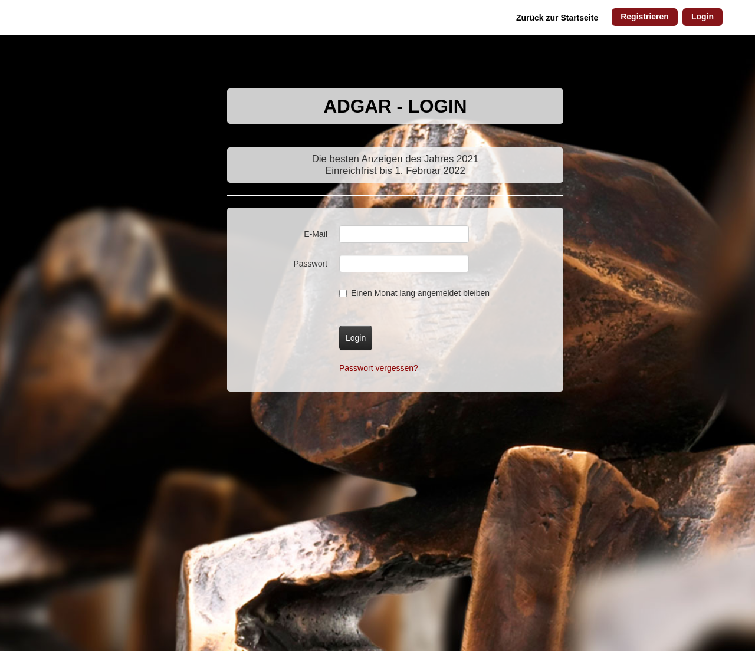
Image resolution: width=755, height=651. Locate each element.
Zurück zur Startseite (557, 17)
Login (702, 16)
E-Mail (315, 234)
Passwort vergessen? (378, 368)
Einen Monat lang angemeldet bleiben (414, 293)
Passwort (310, 263)
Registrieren (645, 16)
